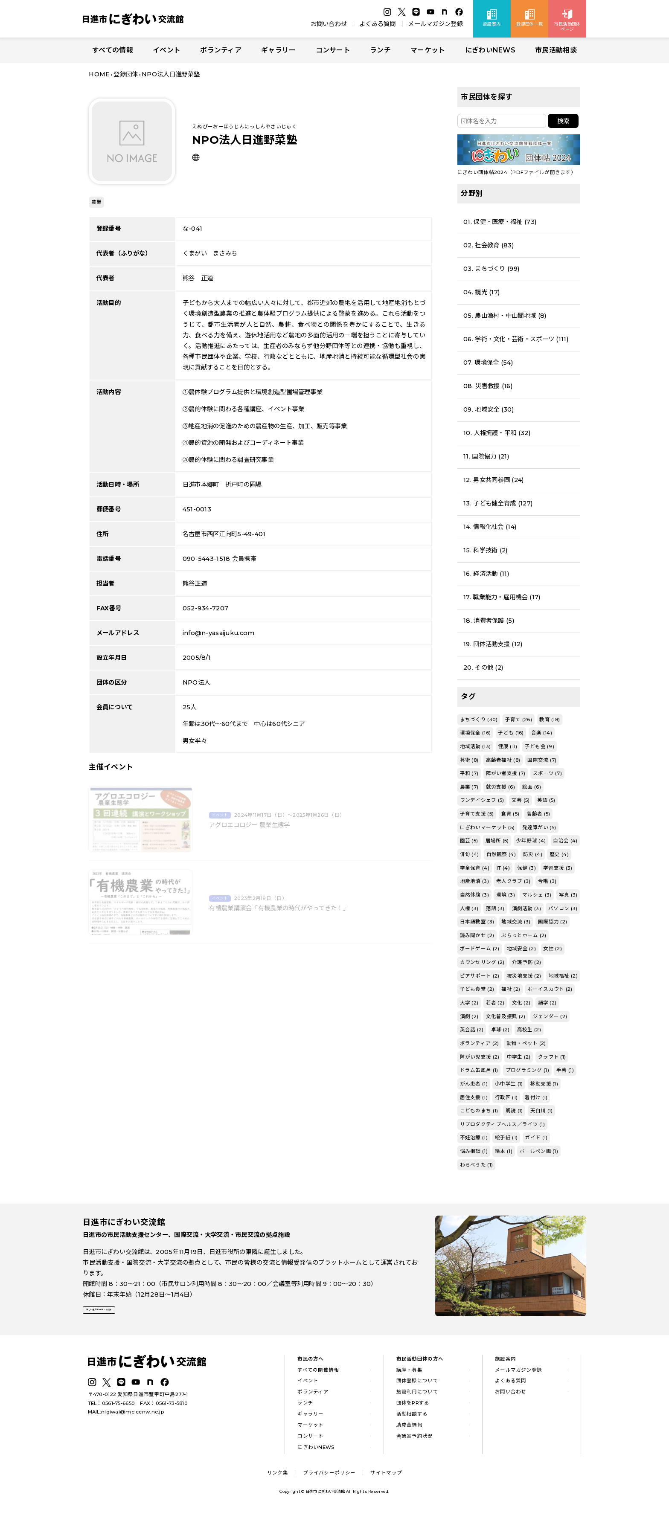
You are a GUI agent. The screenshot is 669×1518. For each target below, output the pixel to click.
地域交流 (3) (515, 922)
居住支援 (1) (474, 1097)
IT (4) (503, 868)
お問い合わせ (329, 24)
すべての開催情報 (318, 1373)
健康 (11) (507, 746)
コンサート (333, 50)
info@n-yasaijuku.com (219, 633)
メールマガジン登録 (435, 24)
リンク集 (277, 1476)
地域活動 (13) (475, 746)
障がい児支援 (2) (480, 1057)
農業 (96, 202)
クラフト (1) (552, 1057)
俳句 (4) (469, 854)
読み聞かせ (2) (477, 935)
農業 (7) (469, 787)
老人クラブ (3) (513, 881)
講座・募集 (409, 1373)
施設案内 (505, 1361)
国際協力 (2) (552, 922)
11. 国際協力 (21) (486, 456)
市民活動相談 (556, 50)
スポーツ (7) (547, 773)
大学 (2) (469, 1003)
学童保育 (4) (474, 868)
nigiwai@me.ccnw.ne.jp (132, 1414)
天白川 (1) (541, 1111)
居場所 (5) (497, 841)
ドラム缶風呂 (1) (479, 1070)
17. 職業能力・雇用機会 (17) (501, 597)
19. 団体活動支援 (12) (492, 644)
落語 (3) (495, 908)
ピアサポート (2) (480, 976)
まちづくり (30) (479, 720)
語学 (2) (547, 1003)
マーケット (427, 50)
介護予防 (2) (526, 962)
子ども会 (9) (539, 746)
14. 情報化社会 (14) (489, 527)
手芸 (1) (565, 1070)
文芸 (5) (521, 800)
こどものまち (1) (479, 1111)
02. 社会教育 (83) (488, 245)
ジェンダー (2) (550, 1016)
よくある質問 (377, 24)
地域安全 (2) (521, 949)
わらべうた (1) (476, 1165)
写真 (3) (568, 895)
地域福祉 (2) (563, 976)
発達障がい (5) (539, 827)
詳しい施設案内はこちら (122, 1315)
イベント (166, 50)
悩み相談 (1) (474, 1151)
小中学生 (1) (509, 1084)
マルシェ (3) (536, 895)
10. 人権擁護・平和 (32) (496, 433)
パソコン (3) (562, 908)
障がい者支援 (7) (506, 773)
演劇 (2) (469, 1016)
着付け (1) (536, 1097)
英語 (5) (546, 800)
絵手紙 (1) (506, 1138)
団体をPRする (413, 1406)
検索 (563, 121)
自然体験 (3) (474, 895)
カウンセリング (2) (482, 962)
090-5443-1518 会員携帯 (219, 559)
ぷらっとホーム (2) (523, 935)
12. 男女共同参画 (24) (493, 480)
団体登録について (417, 1384)
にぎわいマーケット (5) (487, 827)
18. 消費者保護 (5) (488, 620)
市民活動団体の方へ (420, 1361)
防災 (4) (532, 854)
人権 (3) (469, 908)
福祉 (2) (510, 989)
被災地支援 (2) (524, 976)
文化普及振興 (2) (506, 1016)
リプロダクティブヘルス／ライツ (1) (502, 1124)
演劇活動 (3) (526, 908)
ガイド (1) (536, 1138)
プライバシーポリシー (329, 1476)
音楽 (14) (541, 733)
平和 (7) (469, 773)
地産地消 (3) (474, 881)
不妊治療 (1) (474, 1138)
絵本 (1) (503, 1151)
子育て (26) (518, 720)
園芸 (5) (469, 841)
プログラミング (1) (527, 1070)
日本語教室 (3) (477, 922)
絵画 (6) (531, 787)
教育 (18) (549, 720)
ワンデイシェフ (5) (482, 800)
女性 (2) (552, 949)
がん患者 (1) (474, 1084)
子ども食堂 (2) (477, 989)
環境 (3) (505, 895)
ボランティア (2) (479, 1043)
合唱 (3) (547, 881)
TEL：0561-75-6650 (111, 1406)
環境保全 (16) (475, 733)
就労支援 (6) (500, 787)
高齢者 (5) (538, 814)
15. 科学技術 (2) (485, 550)
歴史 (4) (559, 854)
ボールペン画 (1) (539, 1151)
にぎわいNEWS (490, 50)
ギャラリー (278, 50)
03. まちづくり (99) (491, 269)
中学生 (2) (519, 1057)
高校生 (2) (529, 1030)
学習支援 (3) (557, 868)
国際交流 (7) (541, 760)
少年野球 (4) (531, 841)
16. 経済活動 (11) (486, 574)
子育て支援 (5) (477, 814)
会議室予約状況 (414, 1439)
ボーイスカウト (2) (549, 989)
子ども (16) (511, 733)
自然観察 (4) (501, 854)
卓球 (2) (500, 1030)
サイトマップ (386, 1476)
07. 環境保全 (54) (488, 362)
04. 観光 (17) (481, 292)
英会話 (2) (472, 1030)
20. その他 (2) (483, 667)
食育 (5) (510, 814)
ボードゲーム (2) (480, 949)
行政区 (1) (506, 1097)
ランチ (380, 50)
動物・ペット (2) (526, 1043)
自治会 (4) (565, 841)
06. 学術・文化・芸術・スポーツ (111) (515, 339)
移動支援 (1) (544, 1084)
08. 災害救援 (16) (487, 386)
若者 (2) (495, 1003)
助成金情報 (409, 1428)
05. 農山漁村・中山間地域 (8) (504, 315)
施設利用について (417, 1395)
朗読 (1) (514, 1111)
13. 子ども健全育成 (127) (497, 503)
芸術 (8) (469, 760)
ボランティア (220, 50)
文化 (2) (521, 1003)
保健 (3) (526, 868)
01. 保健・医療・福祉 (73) (499, 222)
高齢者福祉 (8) (503, 760)
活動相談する (412, 1416)
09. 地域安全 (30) (488, 409)
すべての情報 (112, 50)
